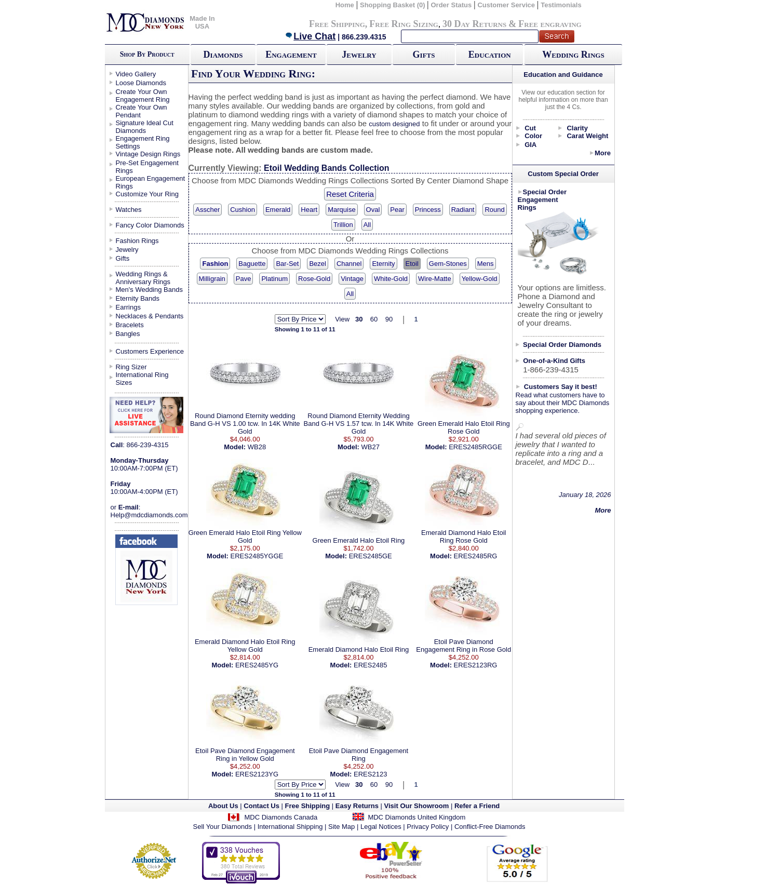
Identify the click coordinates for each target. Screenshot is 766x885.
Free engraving (549, 24)
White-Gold (391, 279)
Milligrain (212, 279)
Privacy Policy (428, 826)
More (603, 153)
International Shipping (290, 826)
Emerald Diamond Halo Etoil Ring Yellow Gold (245, 645)
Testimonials (561, 5)
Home (344, 5)
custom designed (394, 124)
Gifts (424, 54)
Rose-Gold (314, 279)
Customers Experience (150, 351)
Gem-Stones (448, 263)
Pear (397, 209)
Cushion (242, 209)
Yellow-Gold (480, 279)
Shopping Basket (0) (393, 5)
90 (389, 319)
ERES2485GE (370, 556)
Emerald (277, 209)
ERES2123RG (476, 665)
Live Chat (310, 36)
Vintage (352, 279)
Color (533, 136)
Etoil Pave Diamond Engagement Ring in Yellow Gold (245, 754)
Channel (349, 263)
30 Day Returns (474, 24)
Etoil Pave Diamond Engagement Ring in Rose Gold (463, 645)
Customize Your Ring (147, 194)
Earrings (128, 307)
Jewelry (359, 54)
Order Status (451, 5)
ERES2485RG (476, 556)
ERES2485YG (256, 665)
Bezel (317, 263)
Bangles (128, 334)
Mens (485, 263)
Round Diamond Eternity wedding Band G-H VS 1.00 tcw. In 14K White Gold (245, 423)
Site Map (341, 826)
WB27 (370, 447)
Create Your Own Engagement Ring (143, 95)
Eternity (383, 263)
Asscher (207, 209)
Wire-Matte (434, 279)
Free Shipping (337, 24)
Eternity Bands (138, 298)
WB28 (257, 447)
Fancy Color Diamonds (150, 225)
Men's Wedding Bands (149, 289)
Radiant (463, 209)
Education (489, 54)
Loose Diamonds (141, 83)
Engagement (291, 54)
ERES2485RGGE (475, 447)
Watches (129, 209)
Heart (309, 209)
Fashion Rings (137, 241)
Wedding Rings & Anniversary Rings (143, 278)
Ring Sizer (131, 367)
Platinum (274, 279)
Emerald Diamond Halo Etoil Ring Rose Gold (463, 536)
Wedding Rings (573, 54)
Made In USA (202, 22)
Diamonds (223, 54)
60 (374, 319)
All (367, 225)
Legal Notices (380, 826)
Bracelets (130, 325)
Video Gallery (136, 74)
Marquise (341, 209)
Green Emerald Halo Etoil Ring (359, 540)
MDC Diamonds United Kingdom (416, 817)
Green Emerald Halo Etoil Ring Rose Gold (464, 427)
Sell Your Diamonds (222, 826)
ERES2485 (370, 665)
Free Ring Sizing (403, 24)
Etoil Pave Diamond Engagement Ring (359, 754)
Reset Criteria (350, 194)
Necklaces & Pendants (150, 316)
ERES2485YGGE (257, 556)
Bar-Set (287, 263)
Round (494, 209)
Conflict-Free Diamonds (490, 826)
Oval (373, 209)
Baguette (251, 263)
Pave (243, 279)
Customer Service (506, 5)
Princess (428, 209)
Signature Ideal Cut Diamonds (144, 127)
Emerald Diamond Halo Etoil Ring (358, 649)
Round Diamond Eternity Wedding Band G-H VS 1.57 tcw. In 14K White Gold (359, 423)
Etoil (412, 263)
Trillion (343, 225)
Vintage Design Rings (148, 154)
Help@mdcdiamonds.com (149, 515)
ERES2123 (370, 774)
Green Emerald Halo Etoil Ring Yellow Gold (245, 536)
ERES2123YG (256, 774)
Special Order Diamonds (562, 344)
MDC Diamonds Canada (280, 817)
